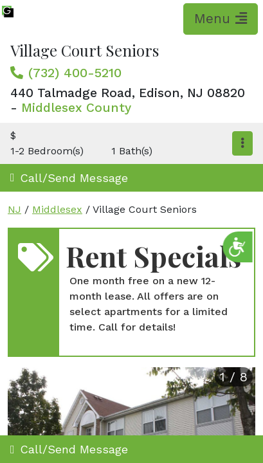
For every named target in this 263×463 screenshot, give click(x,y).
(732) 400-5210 (75, 72)
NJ (14, 209)
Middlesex (57, 209)
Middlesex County (76, 107)
